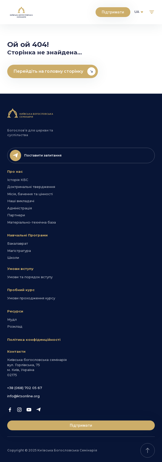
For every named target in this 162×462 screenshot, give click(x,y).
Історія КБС (17, 180)
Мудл (12, 319)
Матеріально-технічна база (31, 222)
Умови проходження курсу (31, 298)
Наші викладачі (20, 201)
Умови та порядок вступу (30, 277)
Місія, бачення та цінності (30, 194)
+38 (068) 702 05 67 (24, 388)
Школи (13, 257)
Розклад (14, 326)
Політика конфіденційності (34, 339)
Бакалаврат (17, 243)
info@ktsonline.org (23, 396)
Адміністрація (19, 208)
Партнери (16, 215)
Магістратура (19, 251)
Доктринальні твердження (31, 187)
